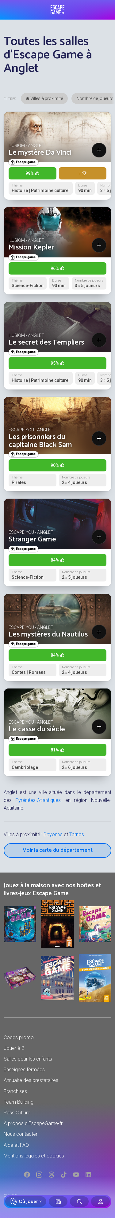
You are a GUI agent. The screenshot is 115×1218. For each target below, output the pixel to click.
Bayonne (53, 834)
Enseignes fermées (24, 1069)
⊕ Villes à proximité (44, 98)
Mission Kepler (31, 247)
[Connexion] (100, 1201)
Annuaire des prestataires (31, 1080)
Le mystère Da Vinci (40, 153)
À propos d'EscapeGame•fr (33, 1123)
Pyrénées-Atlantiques (38, 800)
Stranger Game (32, 539)
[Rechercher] (79, 1201)
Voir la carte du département (58, 850)
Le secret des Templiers (46, 343)
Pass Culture (17, 1113)
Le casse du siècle (37, 729)
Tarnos (76, 834)
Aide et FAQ (16, 1145)
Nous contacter (20, 1134)
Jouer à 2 (14, 1048)
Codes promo (19, 1037)
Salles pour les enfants (28, 1059)
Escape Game (57, 10)
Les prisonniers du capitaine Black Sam (40, 441)
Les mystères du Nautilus (48, 634)
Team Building (18, 1102)
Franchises (15, 1091)
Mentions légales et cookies (34, 1156)
